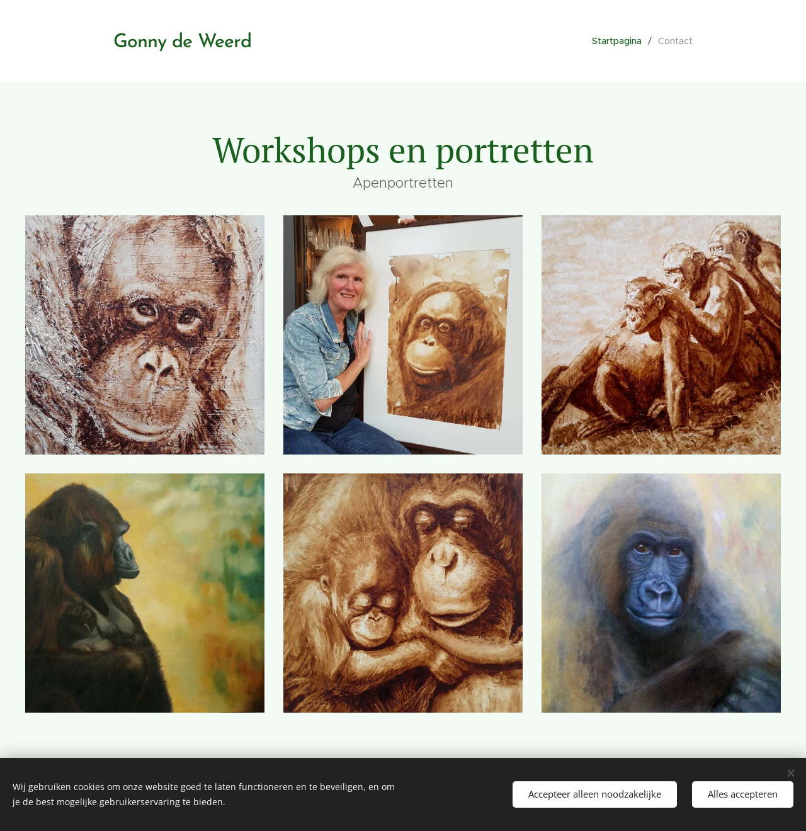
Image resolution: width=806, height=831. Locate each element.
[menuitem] (620, 41)
